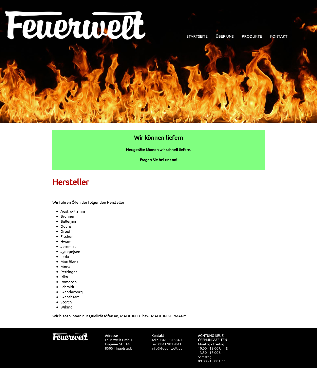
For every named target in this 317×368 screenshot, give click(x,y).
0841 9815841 (169, 344)
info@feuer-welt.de (167, 348)
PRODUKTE (252, 36)
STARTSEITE (197, 36)
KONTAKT (278, 36)
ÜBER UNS (225, 36)
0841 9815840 (170, 340)
